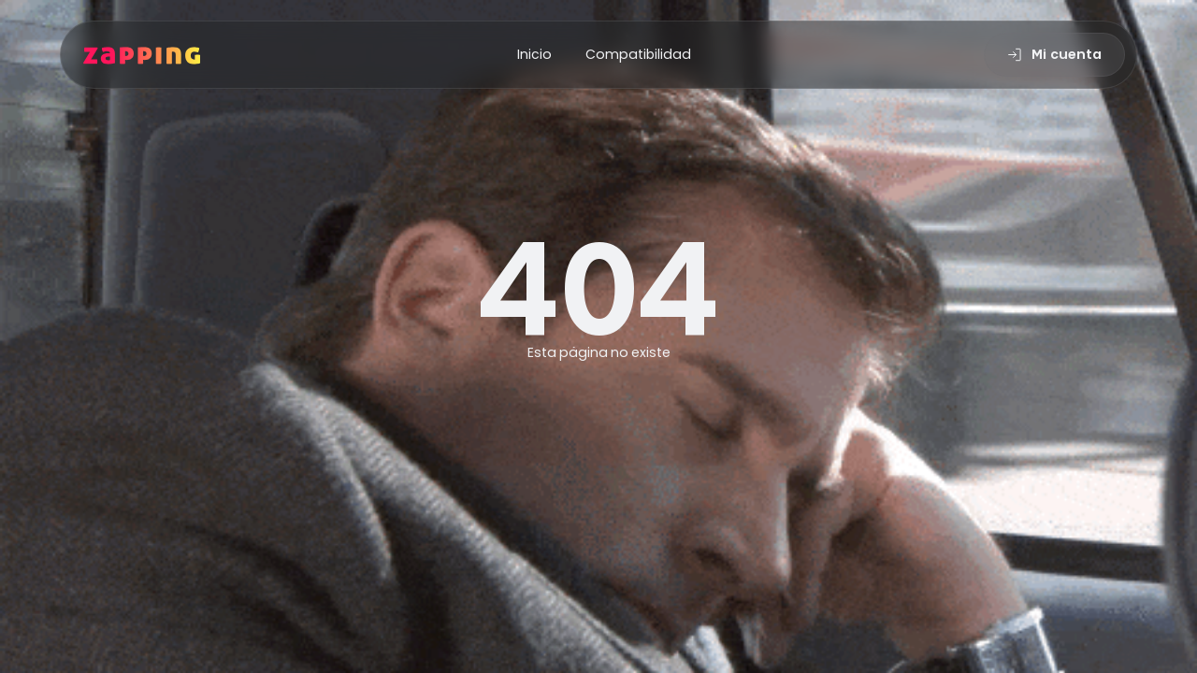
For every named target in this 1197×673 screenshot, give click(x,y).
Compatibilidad (638, 54)
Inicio (534, 54)
